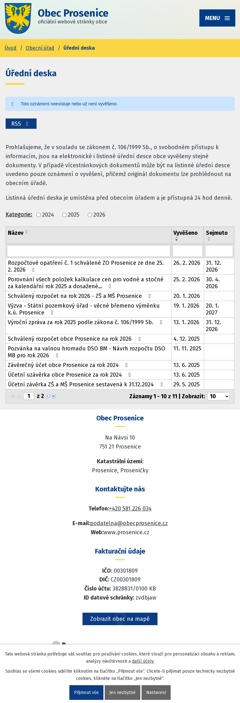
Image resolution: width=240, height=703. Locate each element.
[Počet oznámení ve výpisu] (218, 396)
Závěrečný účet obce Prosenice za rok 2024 (69, 365)
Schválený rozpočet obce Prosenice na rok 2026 (75, 338)
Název (15, 232)
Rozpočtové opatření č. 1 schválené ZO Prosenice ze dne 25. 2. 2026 (86, 266)
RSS (21, 123)
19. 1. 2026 (186, 305)
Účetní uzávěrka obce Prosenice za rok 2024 (70, 374)
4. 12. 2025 (186, 338)
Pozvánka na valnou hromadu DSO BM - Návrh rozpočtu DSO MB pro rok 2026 (86, 352)
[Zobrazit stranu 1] (28, 396)
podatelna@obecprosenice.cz (129, 523)
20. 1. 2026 (186, 296)
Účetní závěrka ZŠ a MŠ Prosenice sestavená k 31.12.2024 (86, 384)
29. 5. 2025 (186, 384)
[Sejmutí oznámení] (219, 251)
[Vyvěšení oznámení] (187, 251)
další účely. (143, 661)
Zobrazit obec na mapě (120, 618)
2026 (99, 214)
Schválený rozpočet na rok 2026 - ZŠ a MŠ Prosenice (80, 296)
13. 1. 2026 (186, 322)
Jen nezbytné (122, 692)
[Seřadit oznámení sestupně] (26, 233)
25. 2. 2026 (186, 279)
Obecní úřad (40, 48)
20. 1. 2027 (212, 309)
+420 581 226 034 (130, 508)
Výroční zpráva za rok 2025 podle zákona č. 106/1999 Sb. (86, 322)
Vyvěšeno (185, 232)
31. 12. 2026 (213, 266)
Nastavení (156, 692)
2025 (73, 214)
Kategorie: (19, 214)
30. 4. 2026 (213, 283)
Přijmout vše (86, 692)
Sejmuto (217, 232)
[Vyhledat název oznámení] (88, 251)
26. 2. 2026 (186, 262)
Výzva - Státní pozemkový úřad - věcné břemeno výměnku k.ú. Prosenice (84, 309)
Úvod (11, 48)
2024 (48, 214)
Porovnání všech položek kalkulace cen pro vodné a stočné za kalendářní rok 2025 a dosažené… (85, 283)
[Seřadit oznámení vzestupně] (26, 230)
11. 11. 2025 (187, 348)
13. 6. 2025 (186, 365)
